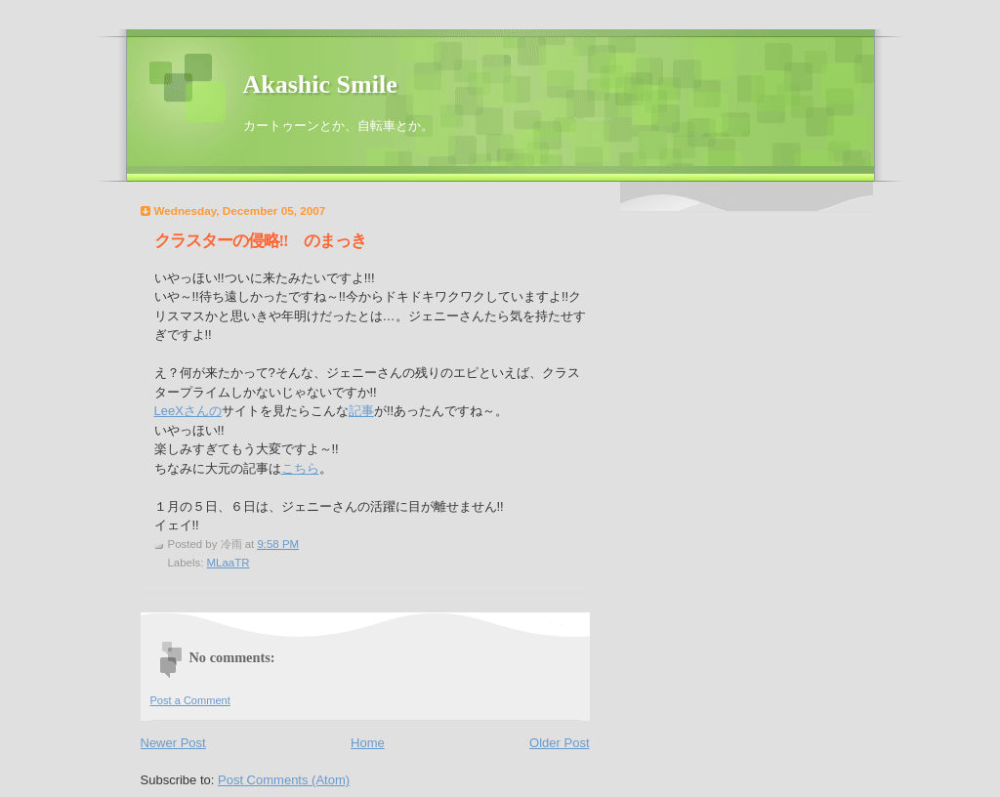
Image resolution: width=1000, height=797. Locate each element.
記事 (361, 410)
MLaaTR (228, 562)
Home (368, 742)
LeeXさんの (188, 410)
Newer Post (173, 742)
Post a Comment (190, 700)
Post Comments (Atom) (284, 780)
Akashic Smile (320, 84)
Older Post (559, 742)
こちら (300, 468)
